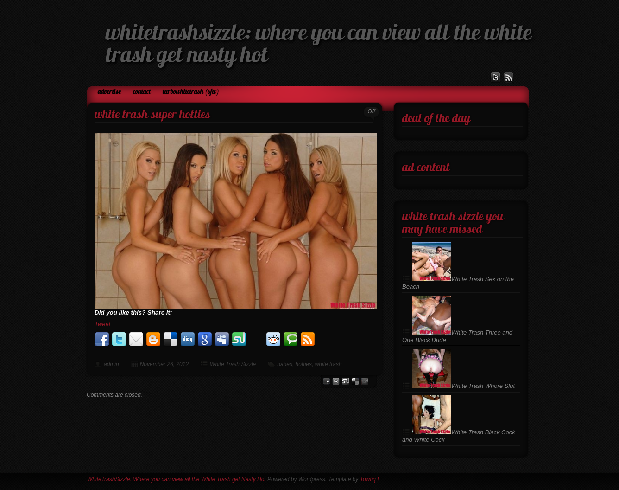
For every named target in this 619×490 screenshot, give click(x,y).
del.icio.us (355, 381)
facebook (326, 381)
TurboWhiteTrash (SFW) (191, 92)
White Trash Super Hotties (152, 115)
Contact (142, 92)
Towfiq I (369, 479)
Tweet (102, 324)
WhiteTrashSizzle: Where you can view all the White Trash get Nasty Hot (176, 479)
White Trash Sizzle (233, 364)
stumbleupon (345, 381)
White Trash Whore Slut (463, 385)
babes (284, 364)
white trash (328, 364)
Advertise (109, 92)
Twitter (336, 381)
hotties (304, 364)
